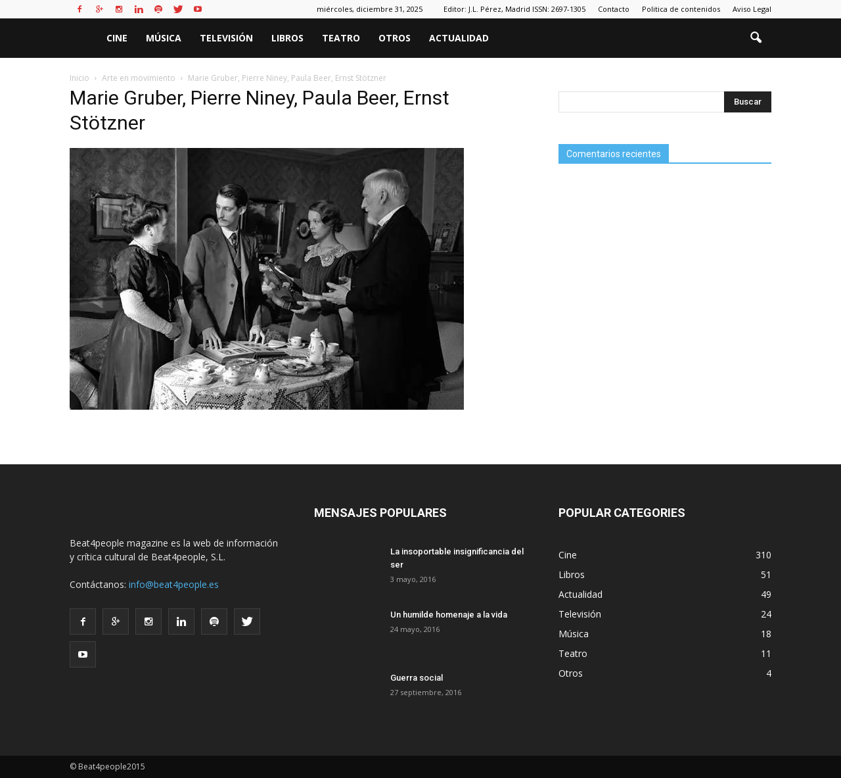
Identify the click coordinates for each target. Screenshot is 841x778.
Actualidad (459, 38)
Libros (287, 38)
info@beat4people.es (174, 584)
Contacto (613, 9)
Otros (394, 38)
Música (163, 38)
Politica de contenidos (681, 9)
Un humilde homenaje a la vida (448, 615)
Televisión (226, 38)
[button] (755, 38)
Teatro (341, 38)
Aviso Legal (752, 9)
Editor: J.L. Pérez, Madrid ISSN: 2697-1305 (514, 9)
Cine (116, 38)
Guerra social (416, 678)
